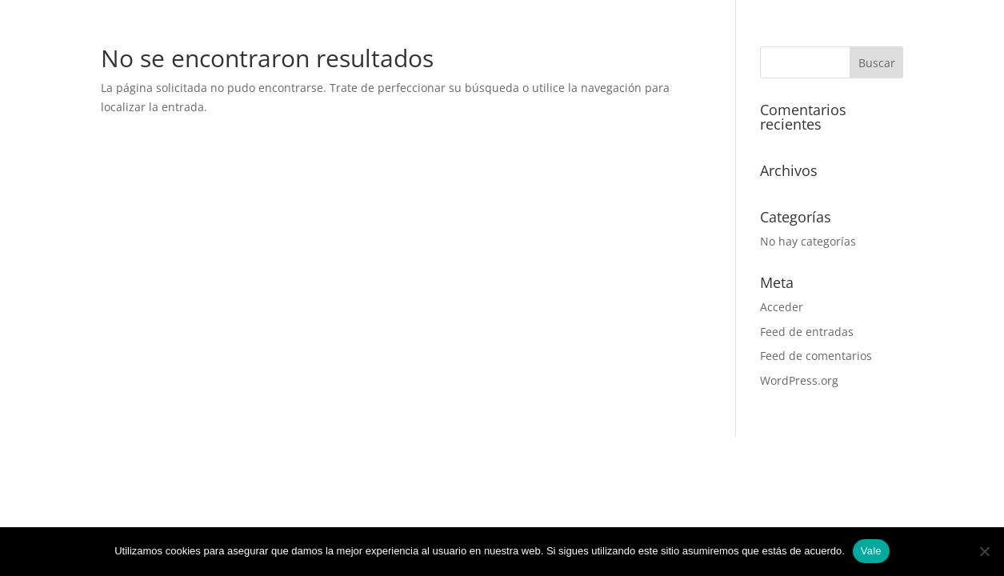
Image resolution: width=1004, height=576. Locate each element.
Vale (871, 551)
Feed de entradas (807, 331)
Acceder (781, 306)
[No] (984, 551)
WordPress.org (799, 380)
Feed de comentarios (816, 355)
